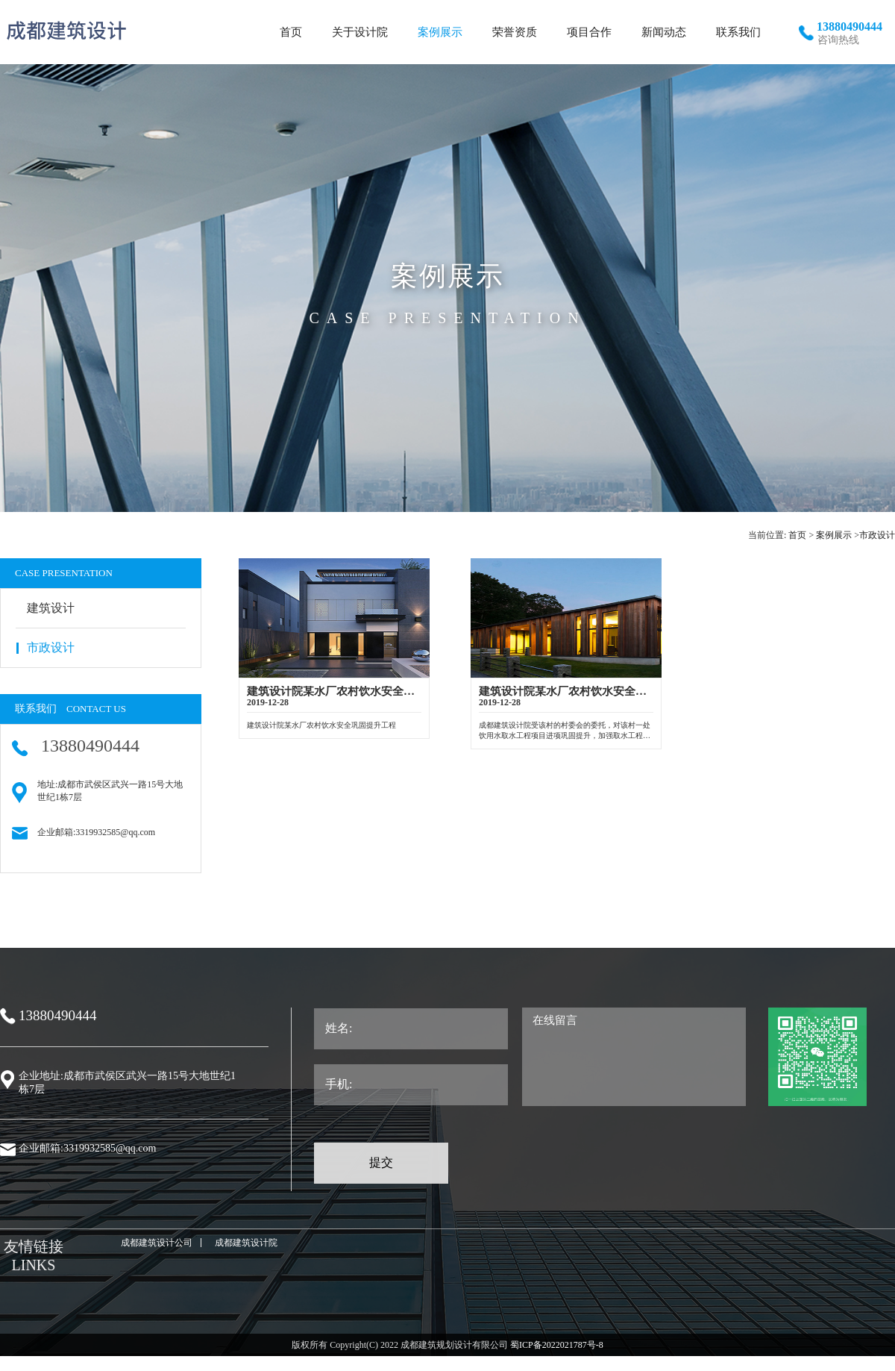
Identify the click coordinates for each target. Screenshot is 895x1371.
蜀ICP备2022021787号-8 (555, 1345)
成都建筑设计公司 (156, 1242)
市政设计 (877, 535)
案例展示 (834, 535)
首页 (797, 535)
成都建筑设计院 (246, 1242)
